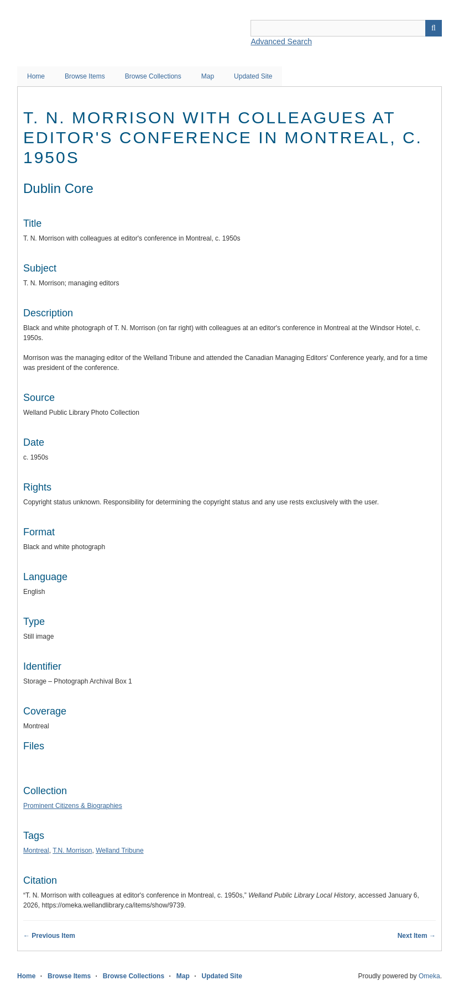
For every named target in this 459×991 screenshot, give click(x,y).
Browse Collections (153, 76)
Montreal (36, 850)
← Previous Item (49, 936)
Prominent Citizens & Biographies (72, 806)
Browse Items (85, 76)
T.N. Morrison (72, 850)
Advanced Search (281, 41)
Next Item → (417, 936)
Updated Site (253, 76)
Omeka (429, 976)
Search (433, 28)
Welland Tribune (120, 850)
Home (36, 76)
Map (207, 76)
